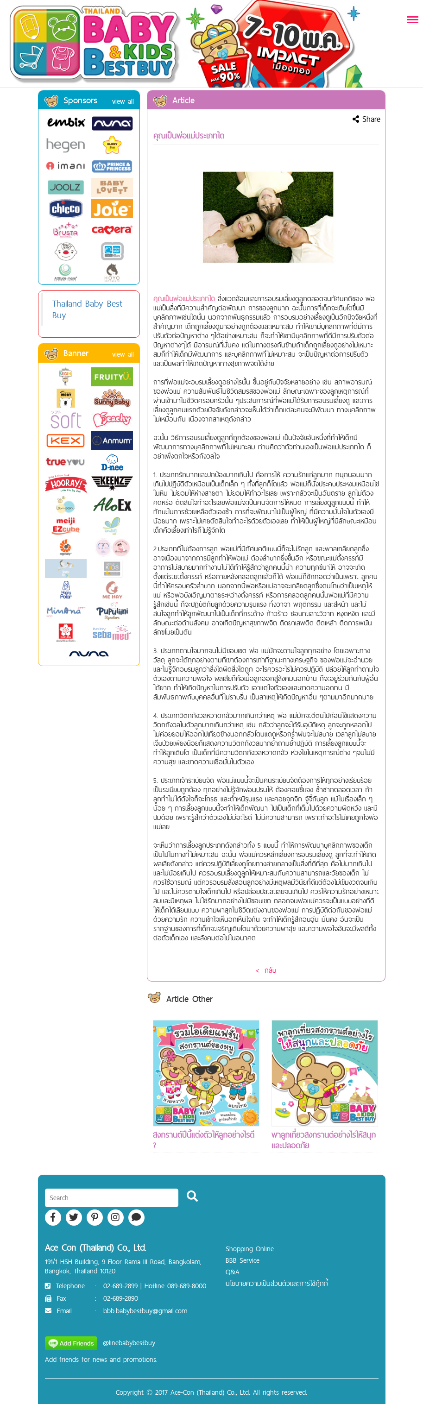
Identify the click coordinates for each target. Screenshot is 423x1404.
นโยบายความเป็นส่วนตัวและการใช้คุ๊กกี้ (277, 1283)
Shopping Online (250, 1248)
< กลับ (266, 970)
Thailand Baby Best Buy (87, 309)
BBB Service (242, 1260)
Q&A (233, 1272)
